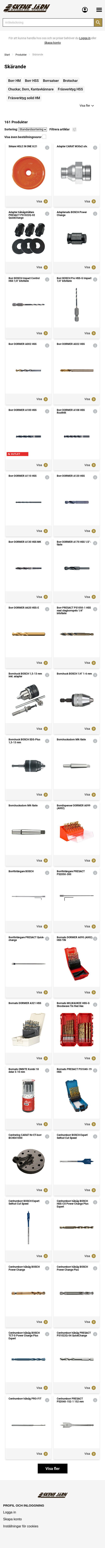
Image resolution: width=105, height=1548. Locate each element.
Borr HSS (32, 81)
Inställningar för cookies (20, 1526)
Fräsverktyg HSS (70, 89)
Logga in (9, 1512)
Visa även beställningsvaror (25, 137)
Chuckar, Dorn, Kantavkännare (31, 89)
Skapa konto (12, 1519)
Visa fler (87, 105)
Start (7, 54)
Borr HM (14, 81)
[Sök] (98, 22)
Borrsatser (51, 81)
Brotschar (70, 81)
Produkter (21, 54)
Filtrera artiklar (63, 129)
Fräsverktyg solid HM (24, 98)
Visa (42, 201)
